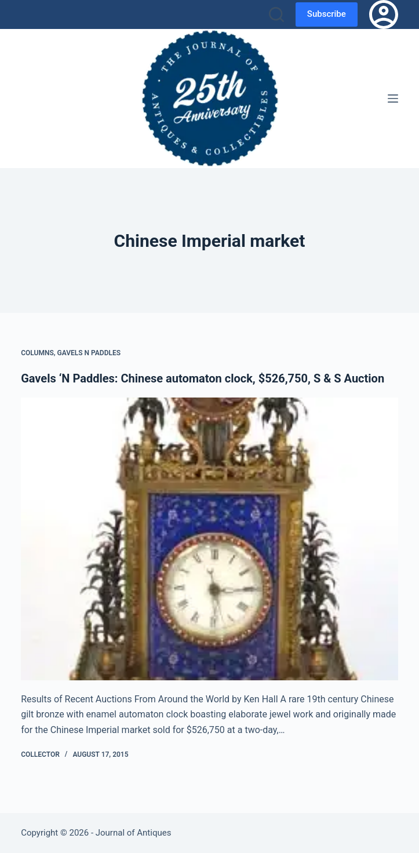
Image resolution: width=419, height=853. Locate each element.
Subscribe (326, 14)
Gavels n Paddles (89, 353)
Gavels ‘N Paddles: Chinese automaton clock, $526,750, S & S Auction (202, 378)
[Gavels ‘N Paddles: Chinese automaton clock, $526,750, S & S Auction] (209, 539)
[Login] (383, 14)
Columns (37, 353)
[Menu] (393, 98)
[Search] (276, 14)
